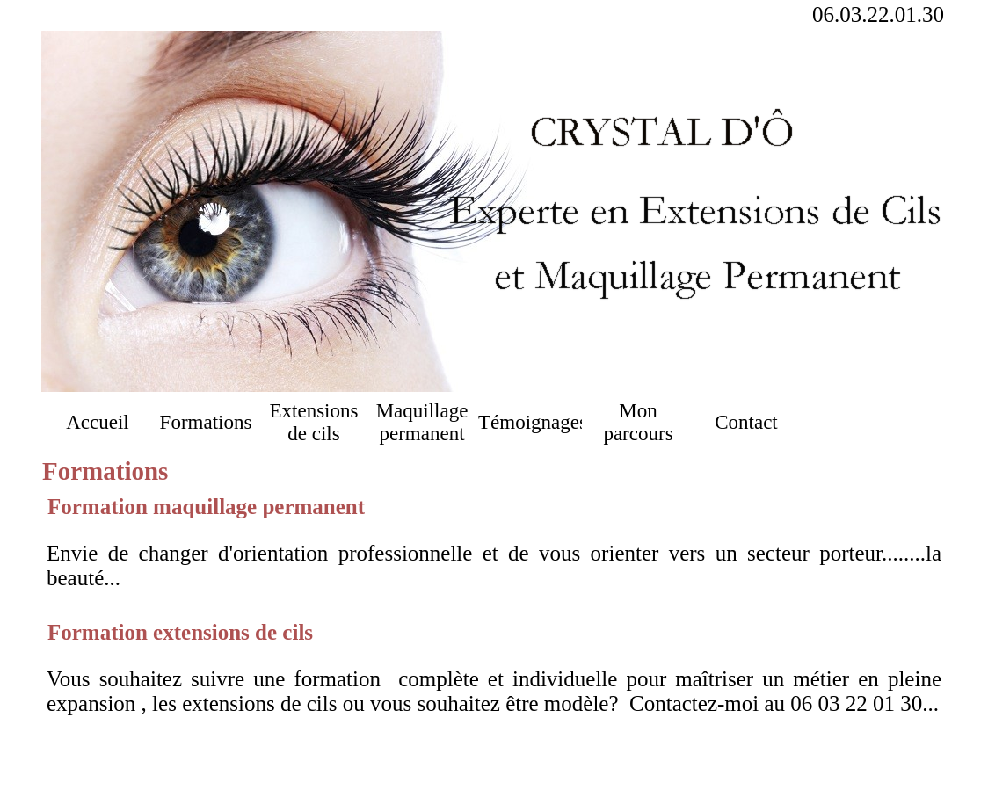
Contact (746, 422)
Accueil (97, 422)
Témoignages (530, 422)
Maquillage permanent (422, 422)
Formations (206, 422)
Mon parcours (637, 422)
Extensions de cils (314, 422)
